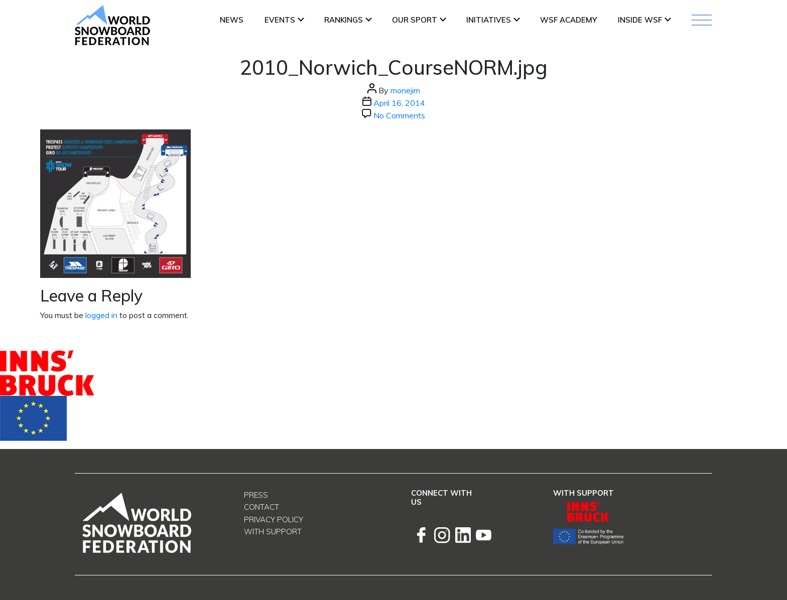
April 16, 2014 (399, 103)
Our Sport (414, 20)
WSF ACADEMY (568, 20)
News (231, 20)
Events (280, 20)
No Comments (399, 115)
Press (256, 495)
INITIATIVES (488, 20)
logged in (101, 315)
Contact (261, 507)
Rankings (343, 20)
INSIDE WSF (640, 20)
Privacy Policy (273, 519)
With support (273, 531)
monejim (405, 90)
